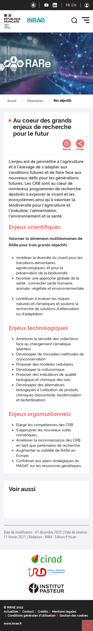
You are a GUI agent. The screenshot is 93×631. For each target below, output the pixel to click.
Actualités (11, 611)
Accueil (11, 101)
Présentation (35, 101)
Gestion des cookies (74, 615)
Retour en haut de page (89, 627)
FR (68, 5)
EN (73, 5)
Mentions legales (64, 611)
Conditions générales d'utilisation (32, 615)
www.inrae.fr (13, 623)
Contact (28, 611)
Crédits (43, 611)
